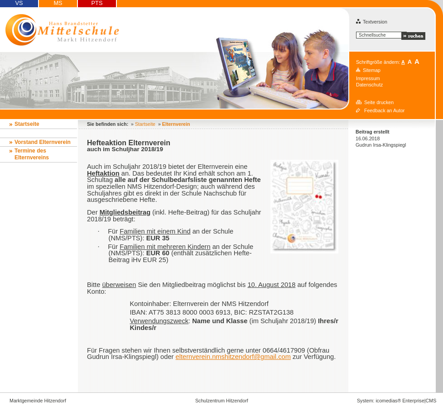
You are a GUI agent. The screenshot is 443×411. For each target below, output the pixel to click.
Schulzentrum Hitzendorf (221, 400)
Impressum (368, 78)
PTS (97, 3)
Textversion (371, 21)
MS (57, 3)
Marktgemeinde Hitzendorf (38, 400)
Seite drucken (379, 102)
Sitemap (371, 70)
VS (19, 3)
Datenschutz (369, 84)
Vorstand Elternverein (42, 142)
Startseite (26, 124)
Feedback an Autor (384, 110)
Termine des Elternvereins (31, 154)
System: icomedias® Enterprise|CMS (396, 400)
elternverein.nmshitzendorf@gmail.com (233, 356)
